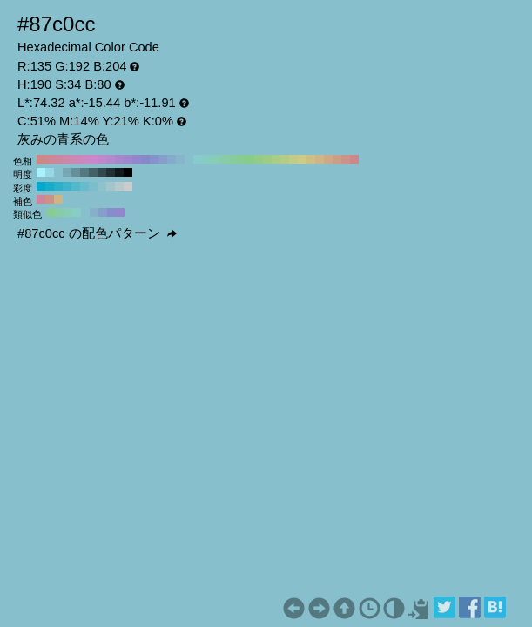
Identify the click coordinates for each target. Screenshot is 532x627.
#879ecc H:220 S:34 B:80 (162, 159)
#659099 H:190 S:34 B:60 (75, 172)
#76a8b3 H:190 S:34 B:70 (67, 172)
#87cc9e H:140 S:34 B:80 (232, 159)
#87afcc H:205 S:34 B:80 (94, 212)
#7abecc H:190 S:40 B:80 (93, 186)
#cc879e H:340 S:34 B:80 (58, 159)
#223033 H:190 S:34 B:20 (110, 172)
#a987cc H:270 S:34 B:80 (119, 159)
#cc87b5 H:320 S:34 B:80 (75, 159)
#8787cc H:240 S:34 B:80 (145, 159)
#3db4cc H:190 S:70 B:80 (67, 186)
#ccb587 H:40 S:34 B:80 (319, 159)
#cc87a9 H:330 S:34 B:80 (67, 159)
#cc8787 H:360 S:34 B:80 (41, 159)
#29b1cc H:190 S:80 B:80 (58, 186)
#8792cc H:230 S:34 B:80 (154, 159)
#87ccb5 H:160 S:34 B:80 (215, 159)
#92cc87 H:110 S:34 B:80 (258, 159)
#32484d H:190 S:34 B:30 (102, 172)
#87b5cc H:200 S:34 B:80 (180, 159)
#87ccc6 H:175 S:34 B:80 (76, 212)
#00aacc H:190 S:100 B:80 (41, 186)
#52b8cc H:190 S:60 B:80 (75, 186)
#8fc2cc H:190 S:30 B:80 (102, 186)
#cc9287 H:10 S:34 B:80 (345, 159)
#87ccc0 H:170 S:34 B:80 (206, 159)
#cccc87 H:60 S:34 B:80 (302, 159)
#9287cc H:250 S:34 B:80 (136, 159)
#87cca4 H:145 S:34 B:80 (59, 212)
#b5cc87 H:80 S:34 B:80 (284, 159)
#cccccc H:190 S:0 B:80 (128, 186)
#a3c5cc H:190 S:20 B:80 (110, 186)
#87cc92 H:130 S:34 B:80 (241, 159)
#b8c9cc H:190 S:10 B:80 (119, 186)
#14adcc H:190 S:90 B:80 (49, 186)
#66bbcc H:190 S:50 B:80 (84, 186)
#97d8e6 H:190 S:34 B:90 (49, 172)
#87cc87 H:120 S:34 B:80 (250, 159)
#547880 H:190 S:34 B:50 (84, 172)
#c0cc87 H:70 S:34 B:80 (293, 159)
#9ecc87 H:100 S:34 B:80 (267, 159)
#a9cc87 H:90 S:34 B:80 (276, 159)
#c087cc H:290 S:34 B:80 (102, 159)
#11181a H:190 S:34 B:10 (119, 172)
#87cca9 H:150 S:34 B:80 (223, 159)
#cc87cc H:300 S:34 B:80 (93, 159)
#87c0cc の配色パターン (97, 233)
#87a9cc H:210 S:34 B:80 (171, 159)
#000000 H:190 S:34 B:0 (128, 172)
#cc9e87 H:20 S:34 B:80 (337, 159)
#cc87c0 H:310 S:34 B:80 (84, 159)
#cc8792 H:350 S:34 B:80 (49, 159)
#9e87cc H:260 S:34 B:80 (128, 159)
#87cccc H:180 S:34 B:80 (197, 159)
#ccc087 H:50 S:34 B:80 (310, 159)
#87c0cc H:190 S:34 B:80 (189, 159)
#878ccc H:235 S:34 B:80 (111, 212)
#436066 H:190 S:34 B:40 (93, 172)
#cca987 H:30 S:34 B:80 (328, 159)
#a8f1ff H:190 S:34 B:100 (41, 172)
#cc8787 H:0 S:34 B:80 (354, 159)
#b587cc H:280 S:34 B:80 (110, 159)
